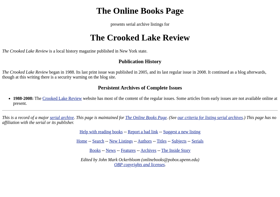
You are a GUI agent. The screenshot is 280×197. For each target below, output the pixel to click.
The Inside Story (176, 150)
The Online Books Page (139, 11)
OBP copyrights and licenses (139, 164)
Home (82, 141)
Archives (148, 150)
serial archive (62, 117)
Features (128, 150)
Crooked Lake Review (62, 98)
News (111, 150)
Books (95, 150)
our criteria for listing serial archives (210, 117)
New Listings (121, 141)
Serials (198, 141)
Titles (162, 141)
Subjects (179, 141)
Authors (145, 141)
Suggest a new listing (181, 131)
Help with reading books (101, 131)
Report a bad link (143, 131)
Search (98, 141)
